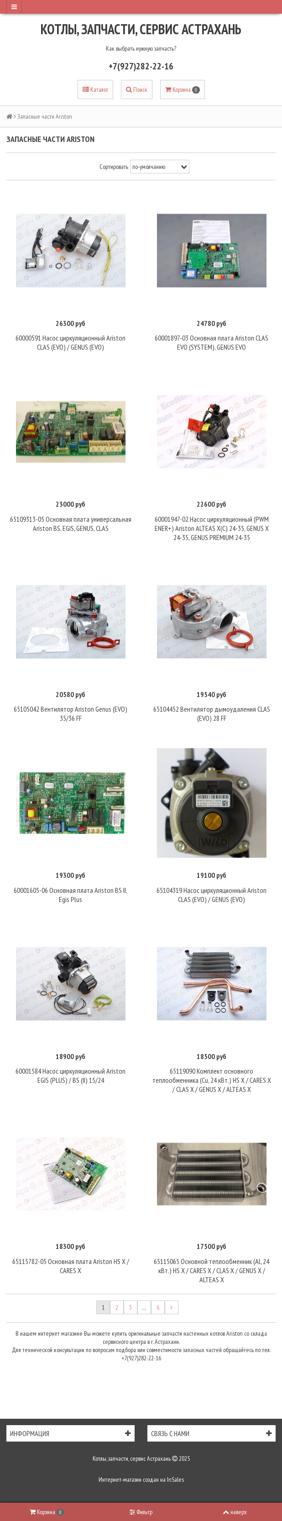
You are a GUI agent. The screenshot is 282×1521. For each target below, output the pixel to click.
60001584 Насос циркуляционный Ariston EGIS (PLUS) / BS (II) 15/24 (70, 1075)
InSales (175, 1479)
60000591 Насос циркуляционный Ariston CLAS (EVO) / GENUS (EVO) (70, 342)
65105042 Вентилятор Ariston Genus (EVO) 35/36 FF (70, 713)
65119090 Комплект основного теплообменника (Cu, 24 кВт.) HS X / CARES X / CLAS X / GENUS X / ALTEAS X (211, 1080)
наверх (235, 1512)
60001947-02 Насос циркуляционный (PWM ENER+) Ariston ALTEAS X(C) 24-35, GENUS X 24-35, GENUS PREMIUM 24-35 (212, 528)
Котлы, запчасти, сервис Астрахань (141, 29)
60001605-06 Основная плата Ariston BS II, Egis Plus (70, 895)
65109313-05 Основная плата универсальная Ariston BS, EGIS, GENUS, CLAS (70, 523)
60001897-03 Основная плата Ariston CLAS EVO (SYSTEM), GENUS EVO (211, 342)
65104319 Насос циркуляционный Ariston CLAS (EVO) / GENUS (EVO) (211, 895)
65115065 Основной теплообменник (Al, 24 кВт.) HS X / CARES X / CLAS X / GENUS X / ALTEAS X (211, 1270)
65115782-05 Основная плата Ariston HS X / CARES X (70, 1266)
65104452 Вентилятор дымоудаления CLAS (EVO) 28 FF (211, 713)
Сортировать (113, 167)
